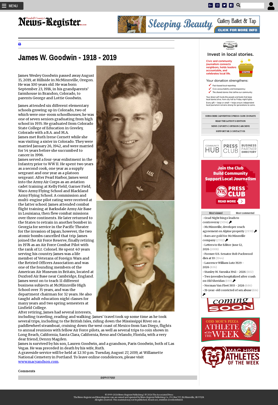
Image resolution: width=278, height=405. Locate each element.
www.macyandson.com (40, 361)
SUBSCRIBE (210, 116)
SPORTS (222, 126)
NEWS (213, 126)
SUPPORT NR (221, 131)
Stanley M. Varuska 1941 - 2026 (223, 272)
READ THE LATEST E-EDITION (229, 121)
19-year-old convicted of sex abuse (226, 290)
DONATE (249, 116)
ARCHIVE (243, 126)
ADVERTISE (223, 116)
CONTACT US (237, 131)
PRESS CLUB (237, 116)
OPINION (232, 126)
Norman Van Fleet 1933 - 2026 (223, 285)
